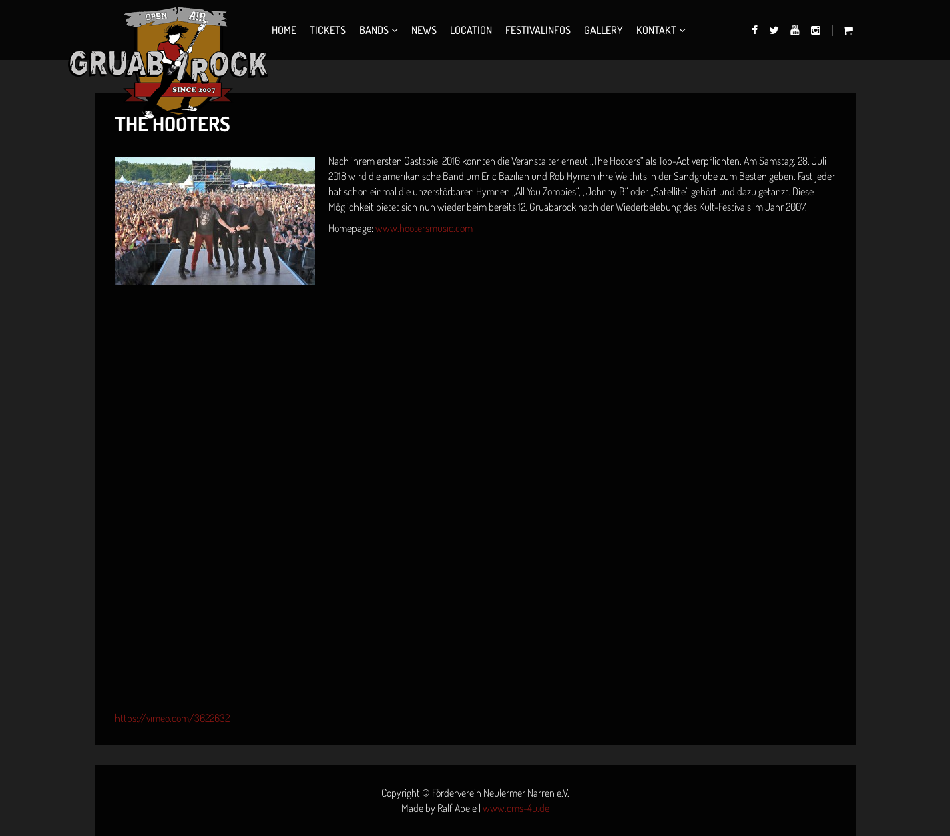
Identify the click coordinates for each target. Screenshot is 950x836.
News (424, 30)
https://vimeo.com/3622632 (172, 718)
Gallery (603, 30)
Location (471, 30)
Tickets (328, 30)
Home (284, 30)
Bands (374, 30)
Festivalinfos (538, 30)
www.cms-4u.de (516, 808)
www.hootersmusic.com (424, 228)
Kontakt (656, 30)
